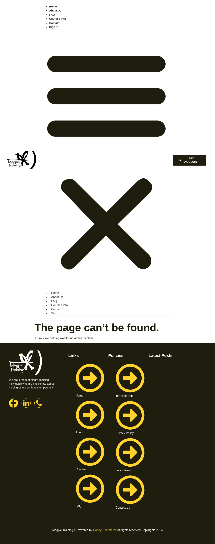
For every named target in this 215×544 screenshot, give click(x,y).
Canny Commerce (105, 530)
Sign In (53, 26)
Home (53, 6)
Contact (54, 22)
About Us (55, 10)
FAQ (52, 14)
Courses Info (57, 18)
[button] (106, 159)
